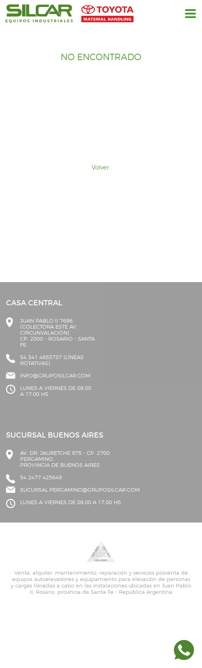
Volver (100, 167)
